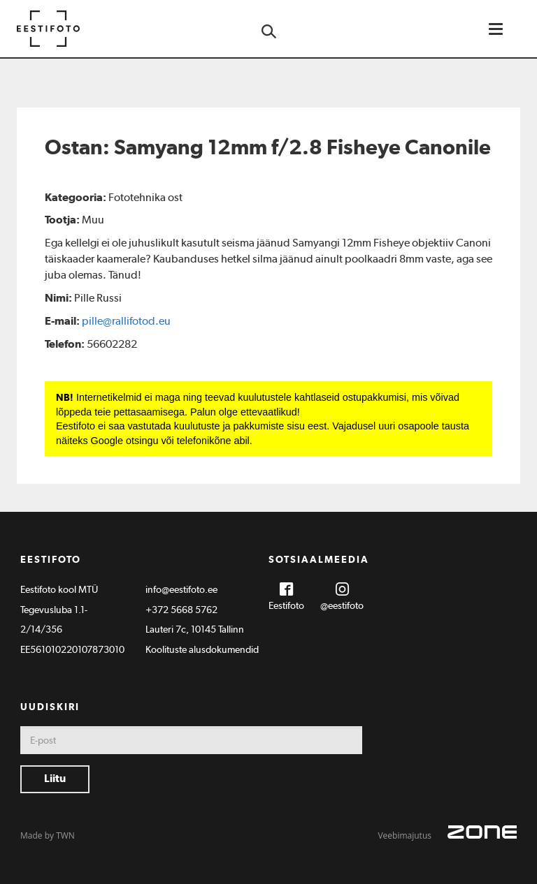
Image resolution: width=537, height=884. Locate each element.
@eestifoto (342, 605)
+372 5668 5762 (181, 609)
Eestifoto (286, 605)
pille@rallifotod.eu (126, 320)
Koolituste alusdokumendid (202, 649)
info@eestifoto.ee (181, 589)
